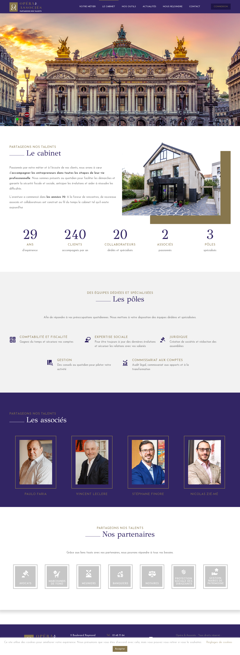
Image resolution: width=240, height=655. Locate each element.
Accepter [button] (120, 649)
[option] (25, 601)
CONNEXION (221, 6)
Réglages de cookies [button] (219, 642)
